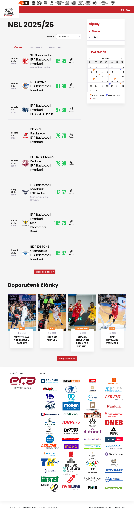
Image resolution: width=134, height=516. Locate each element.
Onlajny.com (119, 507)
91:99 (61, 86)
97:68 (61, 110)
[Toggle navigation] (126, 9)
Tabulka (95, 37)
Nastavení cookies (97, 507)
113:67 (60, 192)
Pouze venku (55, 47)
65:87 (61, 253)
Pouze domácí (35, 47)
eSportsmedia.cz (50, 507)
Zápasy (95, 31)
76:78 (61, 135)
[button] (44, 272)
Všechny (18, 47)
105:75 (60, 223)
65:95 (61, 61)
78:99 (61, 163)
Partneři (109, 507)
